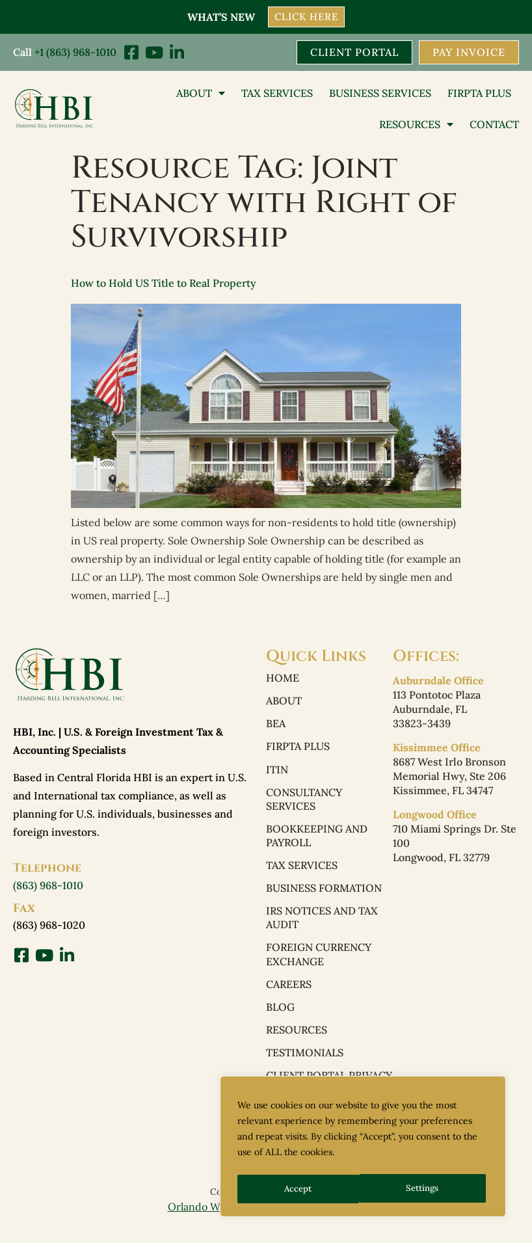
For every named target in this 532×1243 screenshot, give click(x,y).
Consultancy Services (304, 803)
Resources (416, 125)
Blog (280, 1017)
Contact (494, 124)
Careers (289, 993)
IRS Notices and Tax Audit (322, 925)
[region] (363, 1148)
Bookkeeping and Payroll (316, 841)
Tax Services (277, 93)
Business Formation (324, 895)
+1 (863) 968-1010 (75, 52)
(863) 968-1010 (48, 885)
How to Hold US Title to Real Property (163, 283)
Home (282, 679)
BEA (276, 725)
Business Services (380, 93)
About (200, 93)
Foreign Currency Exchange (318, 963)
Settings (300, 1189)
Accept (429, 1189)
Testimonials (304, 1064)
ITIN (277, 772)
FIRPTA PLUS (479, 93)
